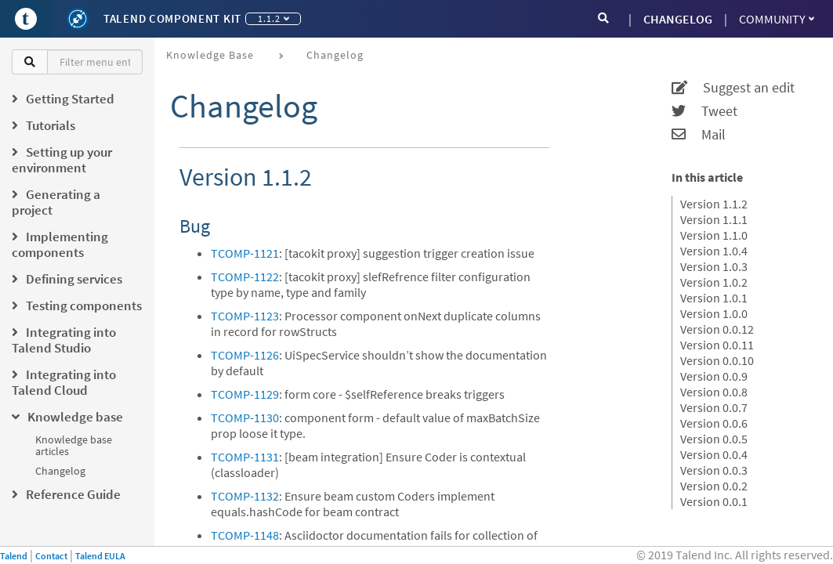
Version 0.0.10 (717, 360)
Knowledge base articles (73, 445)
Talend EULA (100, 556)
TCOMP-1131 (245, 457)
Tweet (704, 111)
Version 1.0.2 (714, 282)
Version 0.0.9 (714, 376)
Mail (699, 135)
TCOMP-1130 (245, 417)
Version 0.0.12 (717, 329)
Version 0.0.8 (714, 392)
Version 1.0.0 (714, 313)
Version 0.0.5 (714, 438)
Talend (13, 556)
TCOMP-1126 (245, 355)
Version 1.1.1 (714, 219)
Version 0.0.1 (714, 501)
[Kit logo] (77, 19)
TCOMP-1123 (245, 316)
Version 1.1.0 (714, 235)
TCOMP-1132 (245, 496)
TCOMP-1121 (245, 253)
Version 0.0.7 (714, 407)
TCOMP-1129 (245, 394)
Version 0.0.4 (714, 454)
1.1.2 (273, 18)
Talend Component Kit (172, 18)
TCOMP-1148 (245, 535)
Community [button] (776, 19)
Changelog (60, 471)
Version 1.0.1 (714, 298)
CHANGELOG (677, 19)
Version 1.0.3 (714, 266)
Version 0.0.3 (714, 470)
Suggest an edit (733, 88)
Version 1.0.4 (714, 250)
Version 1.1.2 (714, 204)
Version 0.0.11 (717, 344)
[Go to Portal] (26, 19)
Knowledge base (210, 55)
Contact (51, 556)
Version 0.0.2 (714, 486)
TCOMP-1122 (245, 276)
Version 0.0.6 (714, 423)
